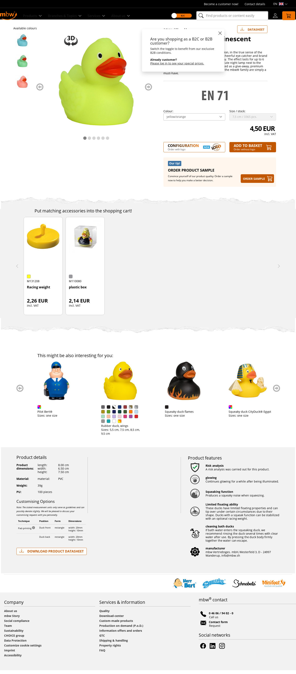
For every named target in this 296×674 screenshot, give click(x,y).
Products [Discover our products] (36, 15)
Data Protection (15, 644)
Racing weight (38, 291)
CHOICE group (14, 639)
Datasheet (252, 32)
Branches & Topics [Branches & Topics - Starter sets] (70, 15)
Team (8, 630)
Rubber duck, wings (114, 430)
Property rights (110, 649)
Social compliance (16, 625)
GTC (102, 639)
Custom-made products (116, 625)
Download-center (111, 620)
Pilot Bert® (44, 415)
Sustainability (13, 634)
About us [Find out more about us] (131, 15)
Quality (104, 615)
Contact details (255, 4)
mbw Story (12, 620)
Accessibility (13, 659)
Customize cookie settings (23, 649)
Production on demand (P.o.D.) (121, 630)
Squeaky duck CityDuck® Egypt (250, 415)
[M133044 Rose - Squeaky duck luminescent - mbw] (23, 86)
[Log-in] (270, 16)
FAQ (102, 654)
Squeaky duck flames (179, 415)
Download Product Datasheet (52, 555)
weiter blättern (148, 90)
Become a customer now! (221, 4)
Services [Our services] (104, 15)
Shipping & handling (113, 644)
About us (10, 615)
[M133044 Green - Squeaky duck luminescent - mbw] (23, 65)
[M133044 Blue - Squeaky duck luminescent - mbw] (23, 44)
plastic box (78, 291)
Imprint (9, 654)
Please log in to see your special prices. (172, 63)
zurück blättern (39, 90)
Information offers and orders (120, 634)
